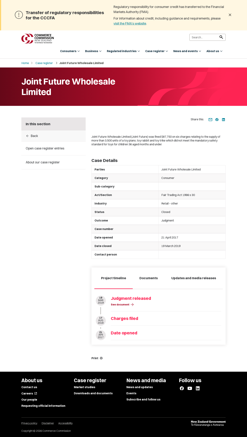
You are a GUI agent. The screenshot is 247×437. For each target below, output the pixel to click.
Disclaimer (48, 423)
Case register (44, 63)
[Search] (207, 37)
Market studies (84, 387)
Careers (29, 393)
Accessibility (65, 423)
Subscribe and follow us (143, 399)
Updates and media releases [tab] (193, 278)
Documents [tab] (148, 278)
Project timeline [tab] (113, 278)
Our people (29, 399)
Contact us (29, 387)
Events (131, 393)
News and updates (139, 387)
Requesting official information (43, 406)
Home (25, 63)
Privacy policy (29, 423)
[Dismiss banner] (230, 15)
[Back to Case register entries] (53, 135)
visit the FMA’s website (130, 23)
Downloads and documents (93, 393)
